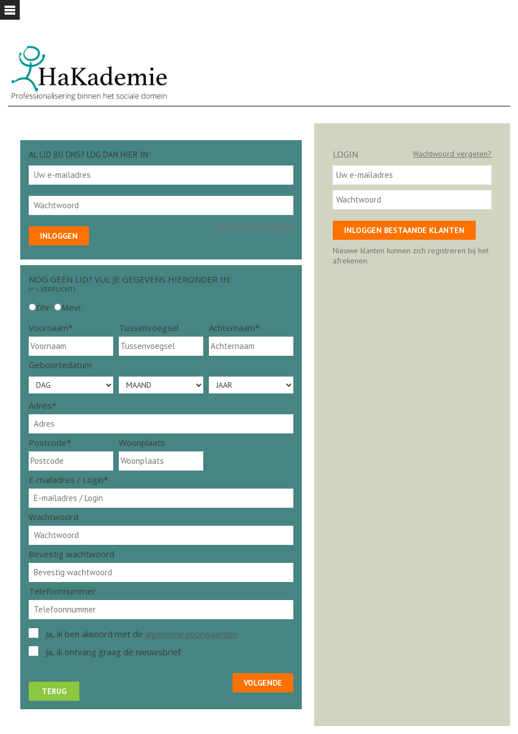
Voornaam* (51, 327)
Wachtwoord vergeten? (254, 226)
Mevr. (72, 307)
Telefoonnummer (62, 591)
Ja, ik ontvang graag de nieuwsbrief (113, 651)
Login (345, 154)
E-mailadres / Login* (68, 479)
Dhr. (44, 307)
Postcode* (50, 442)
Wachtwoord (53, 516)
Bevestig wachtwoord (71, 554)
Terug (54, 691)
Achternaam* (234, 327)
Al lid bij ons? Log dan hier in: (89, 154)
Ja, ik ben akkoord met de (142, 633)
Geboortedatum (60, 364)
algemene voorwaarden (191, 633)
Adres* (42, 405)
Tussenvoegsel (148, 327)
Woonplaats (142, 442)
